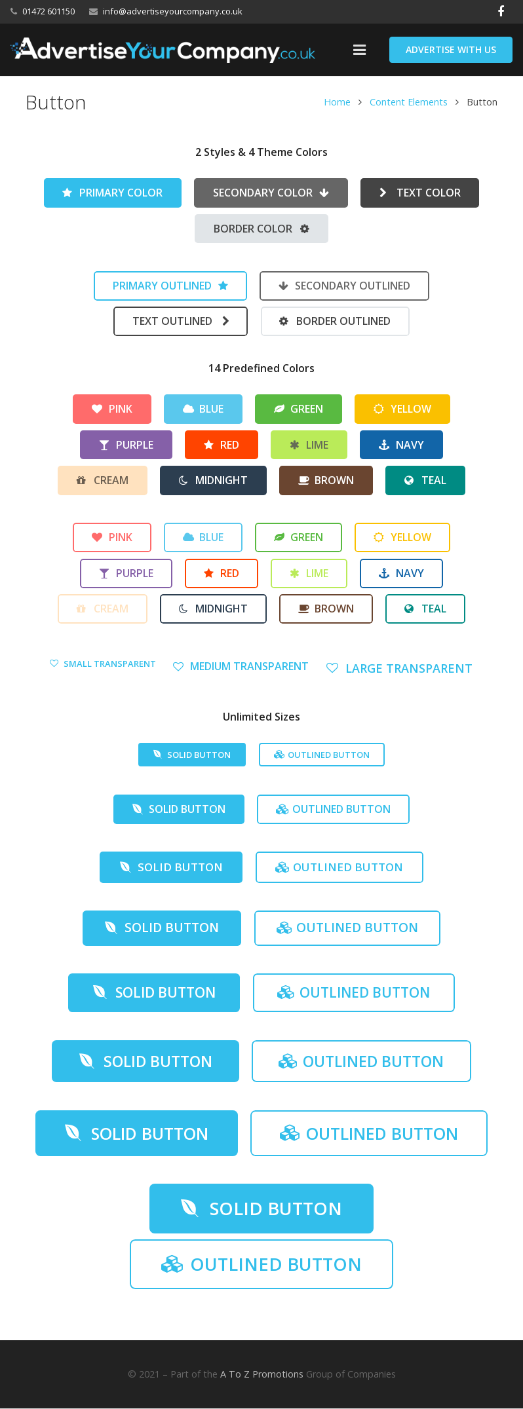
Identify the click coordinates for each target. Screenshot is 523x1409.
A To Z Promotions (261, 1374)
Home (336, 102)
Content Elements (408, 102)
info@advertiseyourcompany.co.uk (172, 11)
